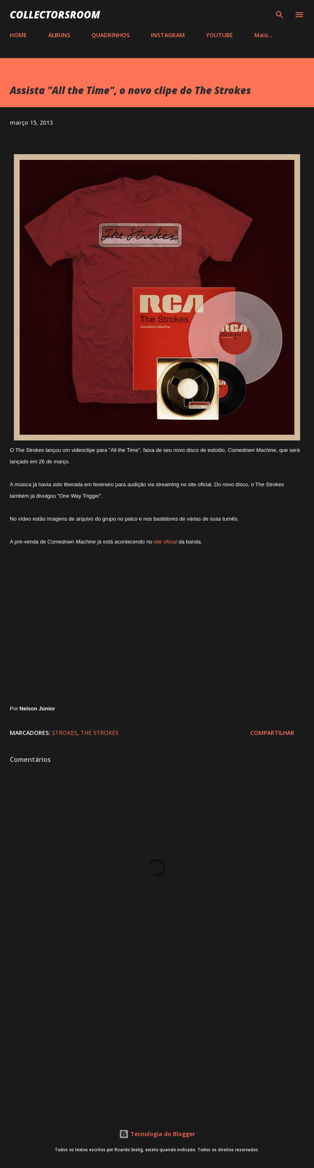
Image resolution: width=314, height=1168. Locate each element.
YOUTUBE (219, 35)
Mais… (263, 35)
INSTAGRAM (168, 35)
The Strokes (100, 733)
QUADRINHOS (111, 35)
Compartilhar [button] (272, 733)
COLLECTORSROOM (55, 14)
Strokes (64, 733)
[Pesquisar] (280, 15)
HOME (18, 35)
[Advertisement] (157, 1036)
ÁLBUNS (59, 35)
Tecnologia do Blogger (157, 1134)
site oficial (165, 542)
